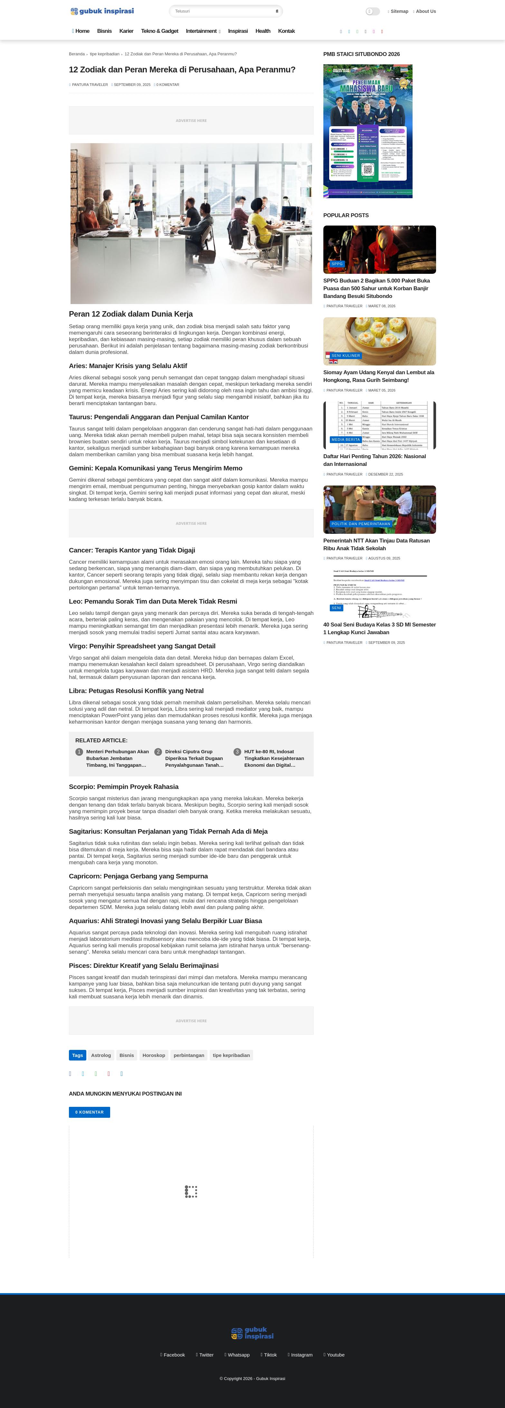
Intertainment (201, 31)
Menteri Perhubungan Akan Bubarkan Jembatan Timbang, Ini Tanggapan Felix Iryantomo (117, 758)
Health (262, 31)
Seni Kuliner (346, 355)
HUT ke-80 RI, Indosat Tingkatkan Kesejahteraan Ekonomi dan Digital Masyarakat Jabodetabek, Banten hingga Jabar (274, 758)
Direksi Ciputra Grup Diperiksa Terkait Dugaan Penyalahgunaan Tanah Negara (194, 758)
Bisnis (104, 31)
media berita (346, 439)
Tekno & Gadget (159, 31)
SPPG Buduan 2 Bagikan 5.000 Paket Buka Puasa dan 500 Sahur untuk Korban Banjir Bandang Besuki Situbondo (376, 288)
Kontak (286, 31)
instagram (302, 1354)
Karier (126, 31)
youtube (336, 1354)
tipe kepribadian (104, 53)
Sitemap (398, 11)
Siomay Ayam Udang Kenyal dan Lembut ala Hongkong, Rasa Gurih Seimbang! (378, 376)
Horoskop (153, 1055)
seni (336, 608)
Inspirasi (238, 31)
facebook (174, 1354)
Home (80, 31)
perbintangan (187, 1055)
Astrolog (101, 1055)
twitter (206, 1354)
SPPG (337, 264)
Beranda (77, 53)
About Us (424, 11)
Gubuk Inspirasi (270, 1377)
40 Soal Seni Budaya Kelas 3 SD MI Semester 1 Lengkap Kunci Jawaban (379, 628)
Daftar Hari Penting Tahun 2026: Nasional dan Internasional (374, 460)
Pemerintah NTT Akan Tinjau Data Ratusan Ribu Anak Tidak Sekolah (376, 544)
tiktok (270, 1354)
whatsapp (239, 1354)
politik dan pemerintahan (361, 524)
